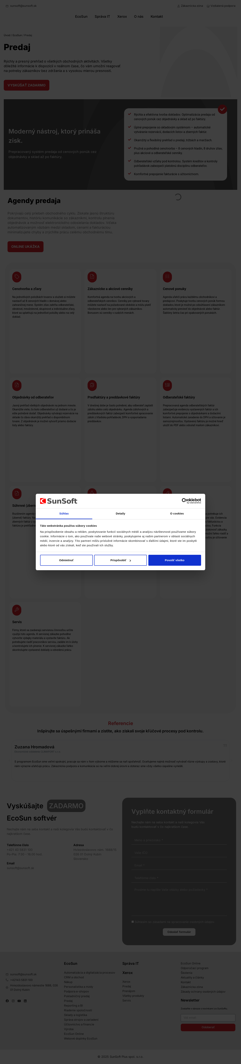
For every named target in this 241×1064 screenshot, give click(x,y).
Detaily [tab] (120, 513)
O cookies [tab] (177, 513)
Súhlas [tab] (64, 513)
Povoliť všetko (175, 560)
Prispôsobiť (120, 560)
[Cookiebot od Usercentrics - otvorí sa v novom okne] (184, 501)
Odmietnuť (66, 560)
